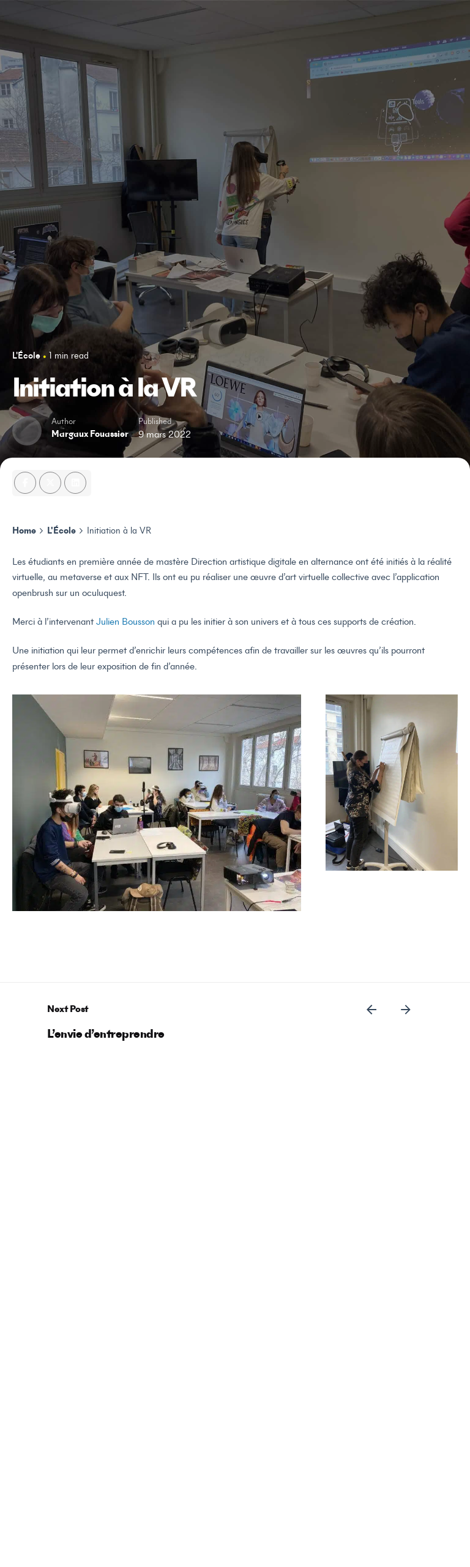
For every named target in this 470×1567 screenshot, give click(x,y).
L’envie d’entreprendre (106, 1035)
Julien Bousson (125, 622)
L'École (26, 356)
